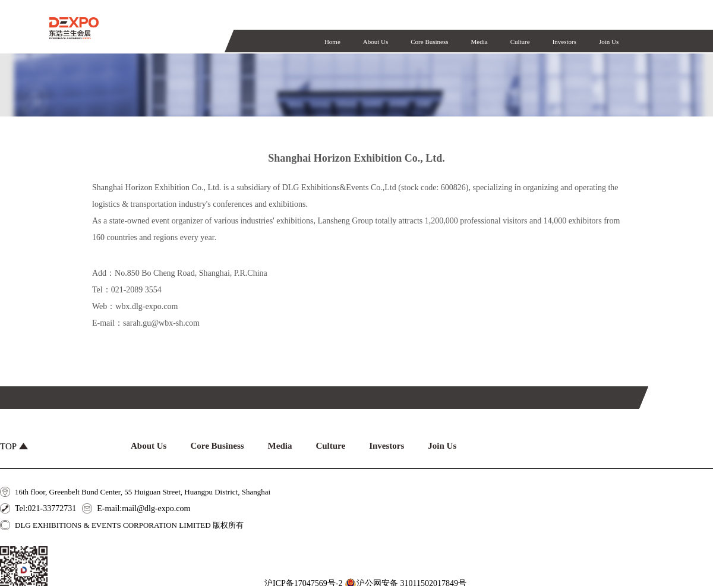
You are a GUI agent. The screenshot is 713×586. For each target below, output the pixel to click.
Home (332, 41)
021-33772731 (52, 508)
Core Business (429, 41)
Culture (520, 41)
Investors (564, 41)
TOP (14, 446)
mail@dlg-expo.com (156, 508)
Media (479, 41)
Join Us (609, 41)
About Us (375, 41)
